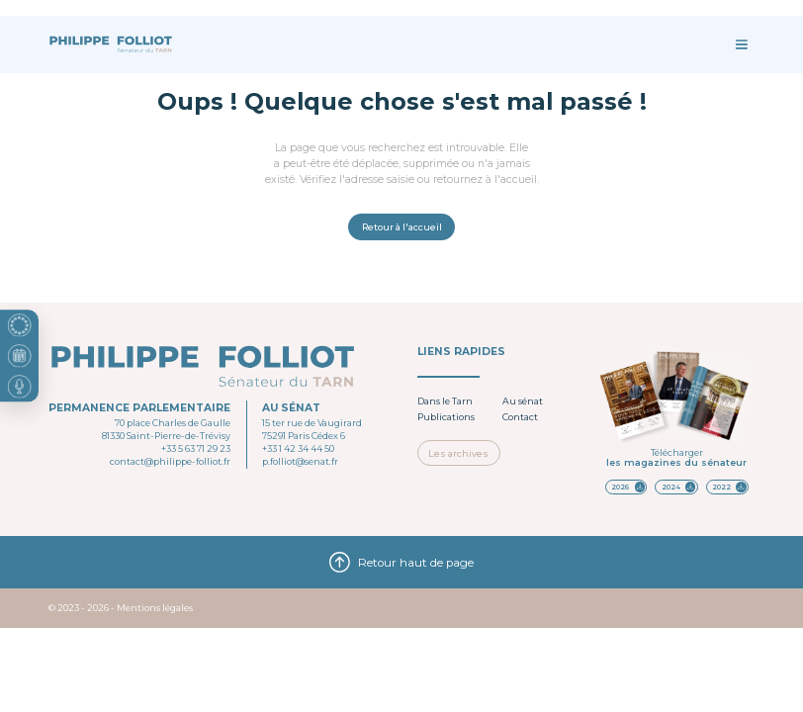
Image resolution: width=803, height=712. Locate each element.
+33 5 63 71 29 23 (195, 448)
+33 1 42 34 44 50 (298, 448)
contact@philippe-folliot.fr (170, 461)
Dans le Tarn (445, 401)
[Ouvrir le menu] (742, 44)
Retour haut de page (401, 562)
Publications (446, 416)
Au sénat (522, 401)
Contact (520, 416)
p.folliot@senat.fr (300, 461)
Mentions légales (155, 607)
